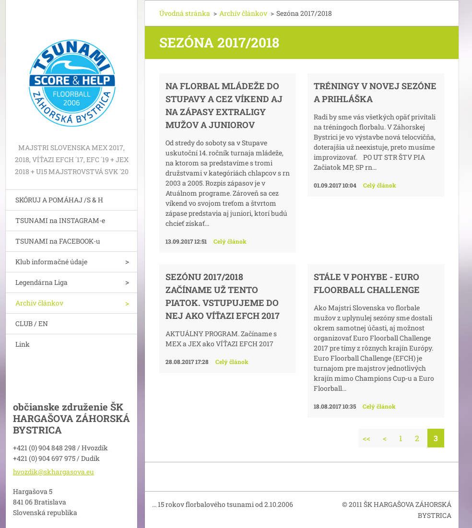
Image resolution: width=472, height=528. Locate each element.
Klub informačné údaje (51, 261)
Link (22, 344)
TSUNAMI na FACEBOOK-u (57, 241)
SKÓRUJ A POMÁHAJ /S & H (59, 199)
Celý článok (230, 241)
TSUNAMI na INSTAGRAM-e (60, 220)
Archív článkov (39, 302)
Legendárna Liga (41, 282)
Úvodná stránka (184, 13)
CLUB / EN (31, 323)
